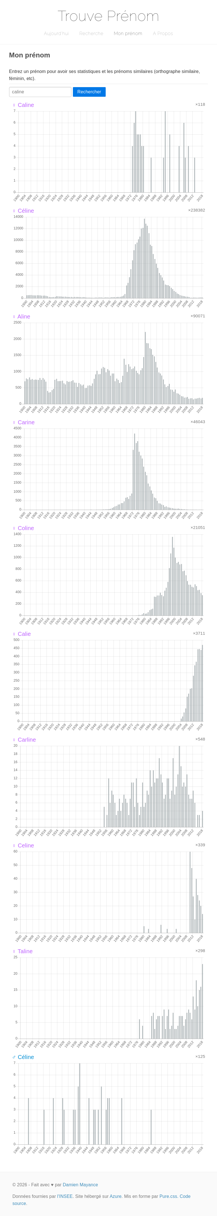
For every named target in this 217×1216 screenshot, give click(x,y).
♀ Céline (23, 211)
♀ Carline (24, 740)
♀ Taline (22, 951)
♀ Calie (21, 634)
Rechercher (89, 91)
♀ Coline (23, 528)
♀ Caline (23, 105)
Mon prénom (128, 33)
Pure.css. (168, 1196)
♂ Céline (23, 1057)
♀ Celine (23, 845)
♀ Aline (21, 316)
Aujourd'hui (56, 33)
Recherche (91, 33)
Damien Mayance (80, 1184)
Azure (115, 1196)
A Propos (163, 33)
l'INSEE (65, 1196)
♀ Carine (23, 422)
